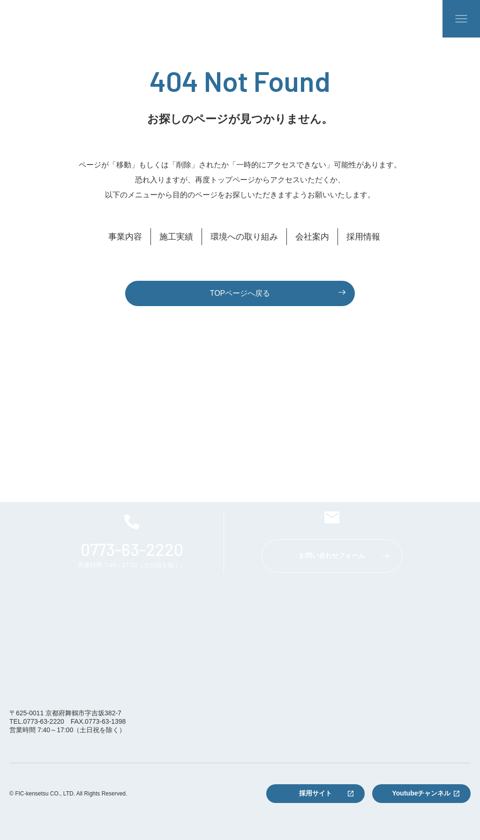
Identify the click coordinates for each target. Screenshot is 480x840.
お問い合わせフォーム (332, 555)
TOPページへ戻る (240, 293)
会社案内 (312, 236)
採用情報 (363, 236)
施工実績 (176, 236)
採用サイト (315, 793)
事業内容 (125, 236)
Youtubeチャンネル (421, 793)
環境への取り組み (244, 236)
